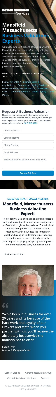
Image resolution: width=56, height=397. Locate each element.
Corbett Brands (12, 372)
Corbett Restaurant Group (38, 372)
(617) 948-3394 (30, 123)
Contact (45, 378)
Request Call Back (28, 173)
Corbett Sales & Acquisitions (21, 378)
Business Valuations (15, 254)
